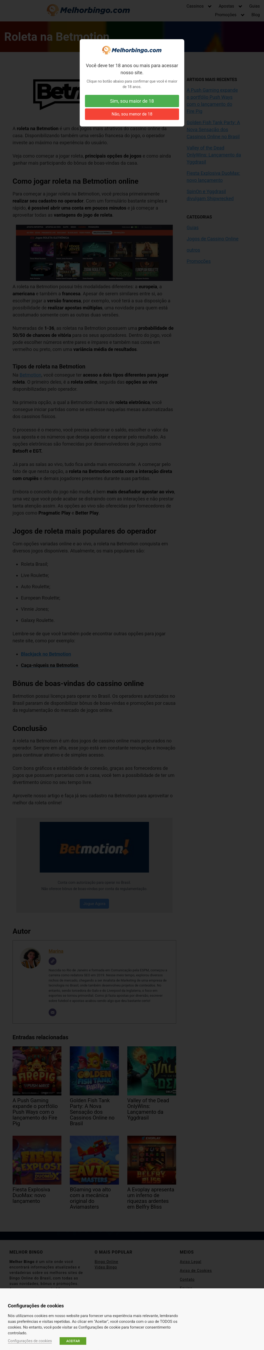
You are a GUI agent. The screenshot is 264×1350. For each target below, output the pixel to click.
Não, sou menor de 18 (132, 114)
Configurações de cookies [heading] (36, 1305)
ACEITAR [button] (73, 1341)
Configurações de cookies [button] (30, 1341)
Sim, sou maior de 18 (132, 101)
